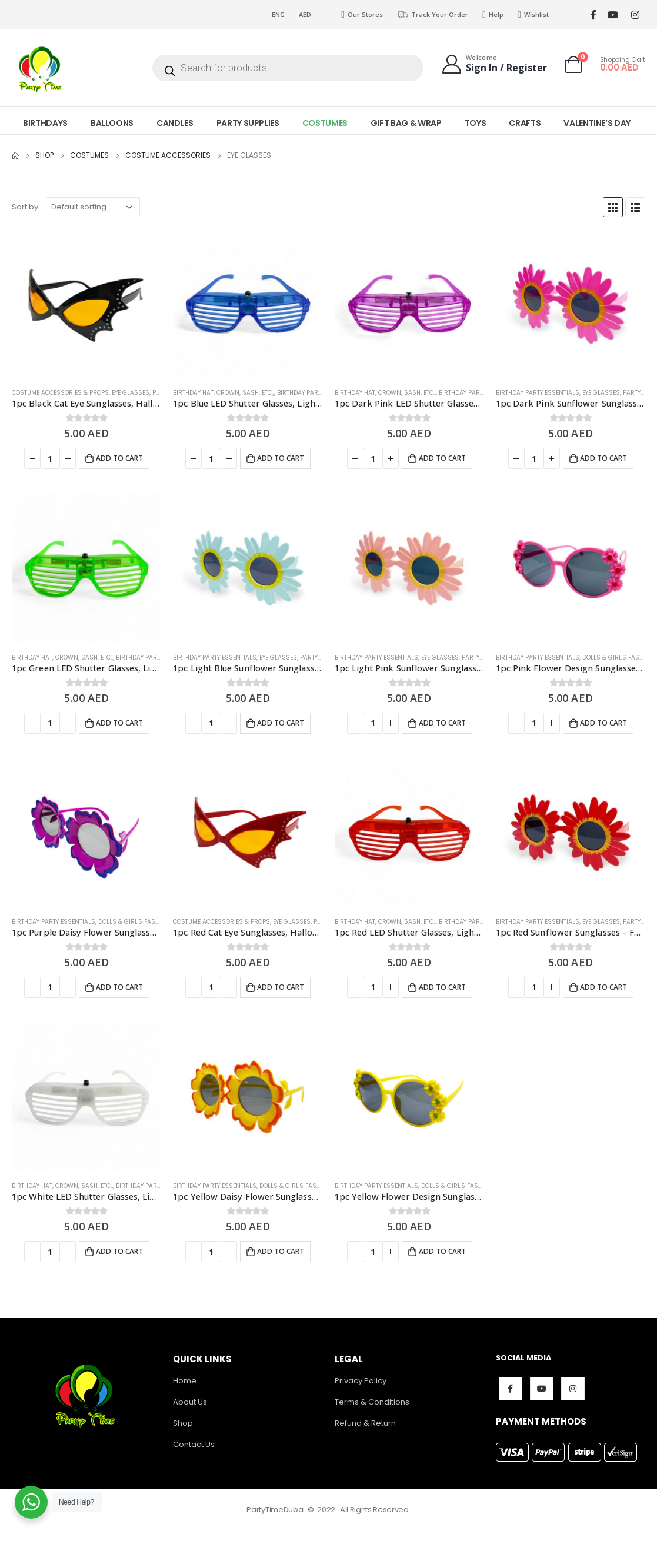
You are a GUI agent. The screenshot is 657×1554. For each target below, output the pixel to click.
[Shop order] (93, 207)
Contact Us (194, 1444)
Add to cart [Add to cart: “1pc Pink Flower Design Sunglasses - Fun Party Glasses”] (603, 723)
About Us (190, 1401)
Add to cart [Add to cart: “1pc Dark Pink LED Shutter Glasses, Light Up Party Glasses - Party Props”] (442, 458)
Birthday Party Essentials (319, 392)
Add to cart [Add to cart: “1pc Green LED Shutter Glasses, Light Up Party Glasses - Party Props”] (119, 723)
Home (184, 1380)
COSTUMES (325, 123)
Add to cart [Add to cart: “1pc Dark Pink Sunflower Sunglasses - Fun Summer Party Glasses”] (603, 458)
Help (492, 14)
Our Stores (362, 14)
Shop (183, 1423)
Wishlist (533, 14)
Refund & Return (365, 1423)
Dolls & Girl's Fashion (618, 657)
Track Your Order (432, 14)
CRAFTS (525, 123)
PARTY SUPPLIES (247, 123)
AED (305, 14)
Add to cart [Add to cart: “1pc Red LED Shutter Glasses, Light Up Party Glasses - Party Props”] (442, 987)
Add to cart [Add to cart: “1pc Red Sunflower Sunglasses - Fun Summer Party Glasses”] (603, 987)
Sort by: (26, 206)
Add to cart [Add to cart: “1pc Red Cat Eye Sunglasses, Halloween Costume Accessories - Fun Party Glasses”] (280, 987)
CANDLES (175, 123)
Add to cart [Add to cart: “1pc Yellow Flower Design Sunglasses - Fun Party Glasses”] (442, 1251)
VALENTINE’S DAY (597, 123)
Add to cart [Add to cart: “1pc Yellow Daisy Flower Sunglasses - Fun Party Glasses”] (280, 1251)
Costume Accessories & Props (60, 392)
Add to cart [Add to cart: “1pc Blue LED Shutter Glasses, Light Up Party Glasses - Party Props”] (280, 458)
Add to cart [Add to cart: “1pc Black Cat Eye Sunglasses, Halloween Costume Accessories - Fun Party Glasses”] (119, 458)
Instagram (573, 1388)
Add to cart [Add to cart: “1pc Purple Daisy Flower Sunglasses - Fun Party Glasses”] (119, 987)
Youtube (541, 1388)
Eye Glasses (130, 392)
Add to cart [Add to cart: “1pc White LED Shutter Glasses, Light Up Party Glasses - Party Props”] (119, 1251)
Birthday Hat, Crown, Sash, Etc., (223, 392)
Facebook (510, 1388)
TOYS (475, 123)
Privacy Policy (360, 1380)
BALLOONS (112, 123)
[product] (86, 303)
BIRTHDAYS (45, 123)
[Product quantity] (50, 458)
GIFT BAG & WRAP (406, 123)
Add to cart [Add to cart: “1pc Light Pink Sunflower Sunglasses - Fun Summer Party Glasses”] (442, 723)
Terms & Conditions (372, 1401)
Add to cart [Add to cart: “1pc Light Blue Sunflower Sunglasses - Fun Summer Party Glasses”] (280, 723)
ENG (278, 14)
